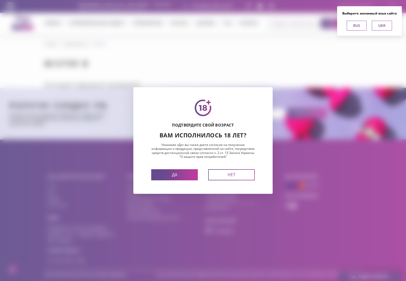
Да (174, 175)
